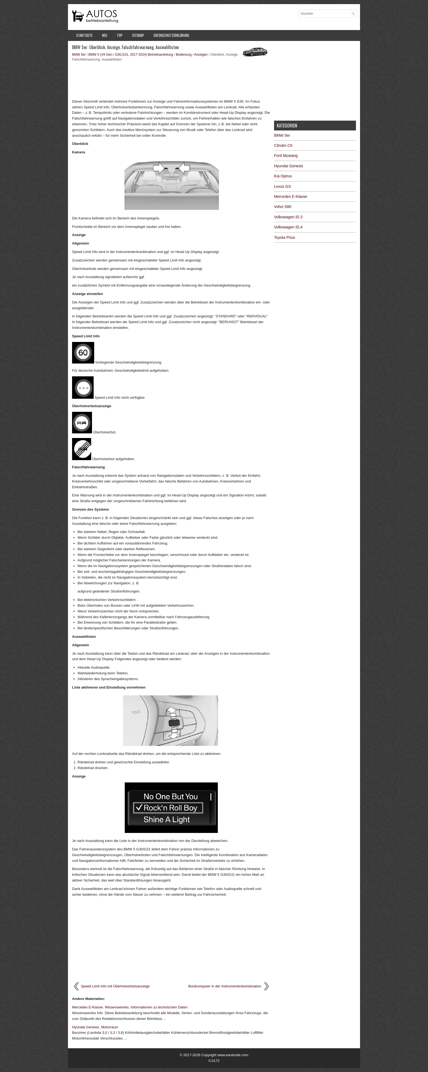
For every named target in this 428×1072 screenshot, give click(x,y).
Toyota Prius (284, 237)
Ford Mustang (286, 155)
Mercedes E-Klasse (290, 196)
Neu (104, 35)
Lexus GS (282, 186)
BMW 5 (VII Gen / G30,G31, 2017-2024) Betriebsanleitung (130, 54)
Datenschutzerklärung (171, 35)
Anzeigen (201, 54)
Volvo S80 (282, 206)
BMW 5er (79, 54)
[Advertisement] (171, 79)
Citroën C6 (283, 145)
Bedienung (183, 54)
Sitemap (138, 35)
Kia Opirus (283, 176)
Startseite (84, 35)
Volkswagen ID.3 (288, 217)
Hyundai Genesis (288, 166)
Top (120, 35)
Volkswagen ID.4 (288, 227)
